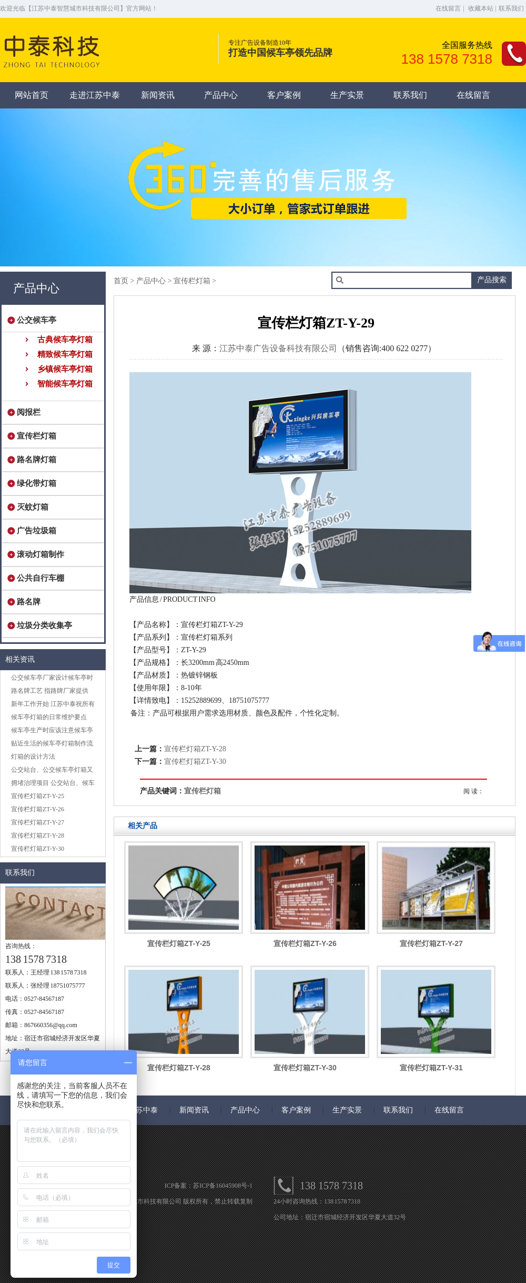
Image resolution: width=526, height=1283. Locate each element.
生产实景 (347, 95)
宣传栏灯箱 (34, 436)
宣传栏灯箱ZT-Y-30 (37, 848)
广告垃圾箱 (34, 530)
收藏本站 (480, 8)
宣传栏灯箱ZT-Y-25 (37, 796)
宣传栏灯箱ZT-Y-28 (37, 835)
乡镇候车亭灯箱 (65, 369)
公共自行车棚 (38, 578)
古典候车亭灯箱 (65, 339)
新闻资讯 (158, 95)
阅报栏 (27, 412)
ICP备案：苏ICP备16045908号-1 (208, 1185)
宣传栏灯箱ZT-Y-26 (37, 809)
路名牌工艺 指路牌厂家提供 (49, 690)
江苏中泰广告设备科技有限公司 (278, 348)
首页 (121, 281)
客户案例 (284, 95)
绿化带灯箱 (34, 483)
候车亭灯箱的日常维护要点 (49, 717)
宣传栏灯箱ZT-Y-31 (431, 1067)
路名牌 (27, 602)
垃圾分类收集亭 (42, 625)
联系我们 (511, 8)
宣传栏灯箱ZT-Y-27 (37, 822)
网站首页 (31, 95)
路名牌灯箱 (34, 459)
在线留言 (448, 8)
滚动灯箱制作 (38, 554)
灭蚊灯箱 (30, 507)
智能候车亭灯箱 (65, 384)
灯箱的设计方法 (33, 756)
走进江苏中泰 (94, 95)
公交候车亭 (34, 320)
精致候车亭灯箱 (65, 354)
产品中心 (221, 95)
